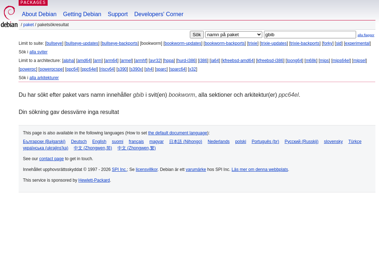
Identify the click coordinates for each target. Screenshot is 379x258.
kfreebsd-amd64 (238, 60)
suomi (117, 141)
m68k (311, 60)
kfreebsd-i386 (270, 60)
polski (240, 141)
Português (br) (265, 141)
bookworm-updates (183, 43)
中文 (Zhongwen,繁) (136, 147)
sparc (161, 69)
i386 (203, 60)
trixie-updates (274, 43)
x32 (192, 69)
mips (324, 60)
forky (327, 43)
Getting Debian (82, 14)
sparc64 (178, 69)
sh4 (148, 69)
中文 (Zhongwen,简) (93, 147)
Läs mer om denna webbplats (260, 169)
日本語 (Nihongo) (185, 141)
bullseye (54, 43)
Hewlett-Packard (94, 180)
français (136, 141)
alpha (68, 60)
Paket (28, 24)
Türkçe (354, 141)
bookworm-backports (225, 43)
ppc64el (89, 69)
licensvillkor (147, 169)
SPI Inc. (119, 169)
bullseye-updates (82, 43)
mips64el (341, 60)
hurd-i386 (186, 60)
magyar (156, 141)
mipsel (359, 60)
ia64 (215, 60)
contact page (51, 158)
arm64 (111, 60)
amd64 (84, 60)
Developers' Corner (158, 14)
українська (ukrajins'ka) (45, 147)
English (99, 141)
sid (338, 43)
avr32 (155, 60)
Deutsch (79, 141)
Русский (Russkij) (301, 141)
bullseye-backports (120, 43)
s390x (136, 69)
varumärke (196, 169)
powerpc (28, 69)
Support (118, 14)
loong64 (294, 60)
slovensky (333, 141)
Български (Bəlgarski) (44, 141)
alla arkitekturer (44, 77)
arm (98, 60)
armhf (141, 60)
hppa (169, 60)
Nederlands (219, 141)
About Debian (39, 14)
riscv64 (107, 69)
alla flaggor (366, 35)
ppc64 (72, 69)
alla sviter (38, 51)
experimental (357, 43)
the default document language (177, 132)
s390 (122, 69)
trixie (252, 43)
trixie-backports (304, 43)
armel (126, 60)
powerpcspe (51, 69)
